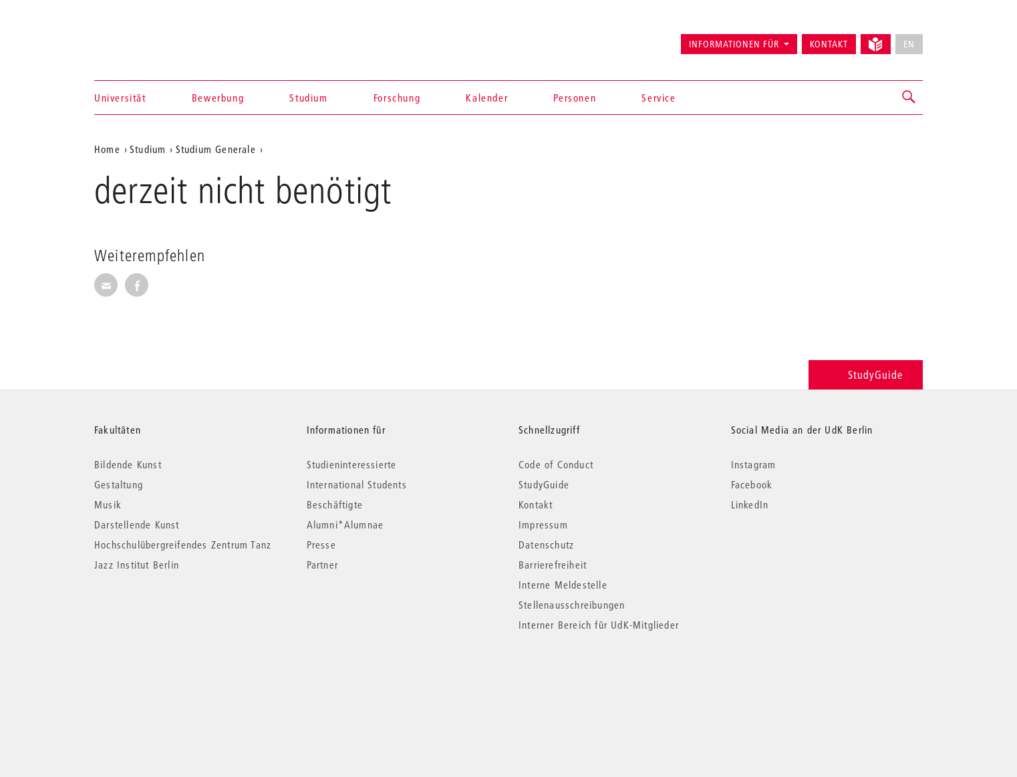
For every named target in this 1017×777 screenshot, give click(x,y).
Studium (308, 97)
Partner (322, 564)
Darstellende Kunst (137, 524)
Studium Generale (216, 149)
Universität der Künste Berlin (146, 38)
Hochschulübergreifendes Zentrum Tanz (182, 544)
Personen (574, 97)
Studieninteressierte (352, 464)
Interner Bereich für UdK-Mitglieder (599, 624)
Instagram (753, 464)
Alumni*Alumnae (345, 524)
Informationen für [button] (734, 44)
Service (658, 97)
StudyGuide (866, 374)
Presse (321, 544)
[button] (909, 97)
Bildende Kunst (128, 464)
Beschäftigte (335, 504)
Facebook (752, 484)
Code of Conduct (556, 464)
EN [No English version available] (909, 44)
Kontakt (829, 44)
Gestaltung (118, 484)
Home (107, 149)
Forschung (397, 97)
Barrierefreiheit (553, 564)
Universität (120, 97)
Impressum (543, 524)
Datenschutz (546, 544)
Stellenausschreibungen (572, 604)
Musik (108, 504)
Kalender (487, 97)
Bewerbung (218, 97)
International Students (357, 484)
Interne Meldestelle (563, 584)
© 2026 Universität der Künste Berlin (164, 681)
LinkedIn (750, 504)
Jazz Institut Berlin (136, 564)
